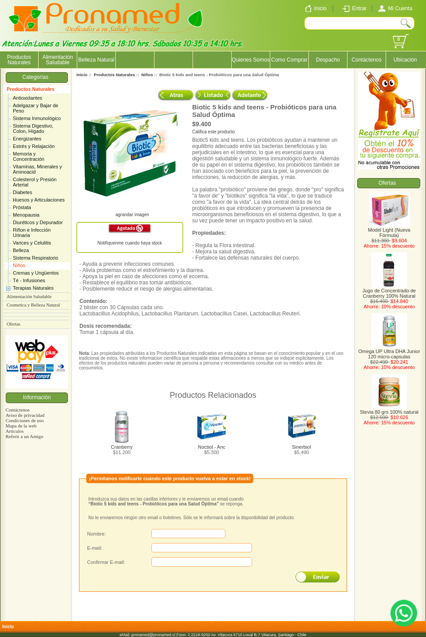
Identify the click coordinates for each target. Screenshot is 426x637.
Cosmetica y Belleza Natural (33, 305)
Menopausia (26, 215)
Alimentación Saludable (58, 60)
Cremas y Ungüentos (36, 273)
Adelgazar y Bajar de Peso (35, 108)
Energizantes (27, 138)
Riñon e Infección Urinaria (32, 232)
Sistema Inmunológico (37, 118)
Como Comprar (289, 60)
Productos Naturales (31, 89)
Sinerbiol (301, 447)
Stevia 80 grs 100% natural (389, 410)
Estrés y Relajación (34, 146)
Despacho (328, 60)
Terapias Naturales (33, 288)
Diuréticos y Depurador (38, 222)
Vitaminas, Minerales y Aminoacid (37, 169)
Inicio (81, 74)
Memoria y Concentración (28, 156)
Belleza (21, 250)
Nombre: (96, 533)
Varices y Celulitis (32, 242)
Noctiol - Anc (211, 447)
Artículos (14, 431)
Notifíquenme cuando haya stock (129, 243)
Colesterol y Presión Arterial (34, 182)
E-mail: (94, 548)
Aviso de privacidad (24, 415)
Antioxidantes (27, 98)
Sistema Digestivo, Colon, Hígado (33, 128)
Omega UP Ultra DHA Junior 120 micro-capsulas (389, 351)
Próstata (22, 207)
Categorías (36, 77)
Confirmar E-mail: (106, 562)
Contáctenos (366, 60)
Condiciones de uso (24, 420)
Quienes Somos (250, 60)
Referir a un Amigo (24, 436)
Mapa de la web (20, 425)
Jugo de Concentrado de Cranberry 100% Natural (389, 291)
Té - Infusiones (29, 280)
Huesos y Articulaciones (39, 199)
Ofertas (13, 324)
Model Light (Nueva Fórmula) (389, 230)
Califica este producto (213, 131)
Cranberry (122, 447)
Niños (19, 265)
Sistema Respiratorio (35, 257)
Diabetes (22, 192)
